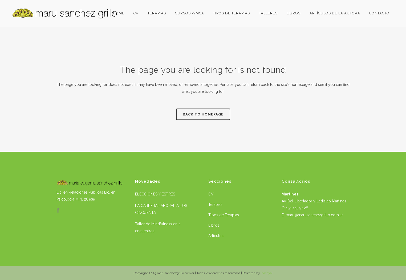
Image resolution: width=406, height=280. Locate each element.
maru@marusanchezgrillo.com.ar (314, 215)
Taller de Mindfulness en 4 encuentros (158, 227)
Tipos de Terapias (223, 215)
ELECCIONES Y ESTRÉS (155, 194)
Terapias (215, 204)
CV (211, 194)
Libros (213, 225)
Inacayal (267, 273)
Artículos (216, 236)
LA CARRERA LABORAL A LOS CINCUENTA (161, 209)
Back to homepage (203, 114)
